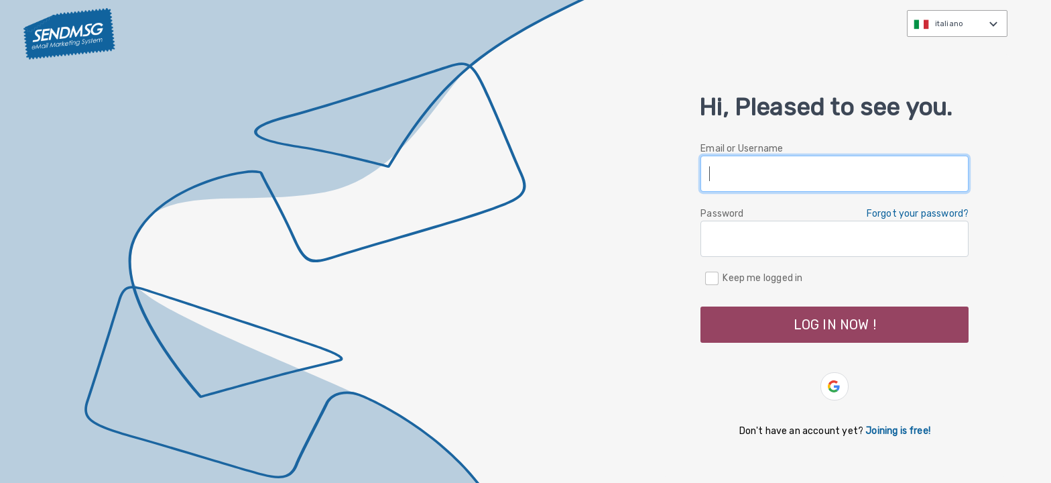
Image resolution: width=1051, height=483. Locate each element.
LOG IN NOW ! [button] (835, 325)
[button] (834, 386)
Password (721, 213)
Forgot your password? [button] (918, 213)
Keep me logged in (762, 277)
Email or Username (741, 148)
